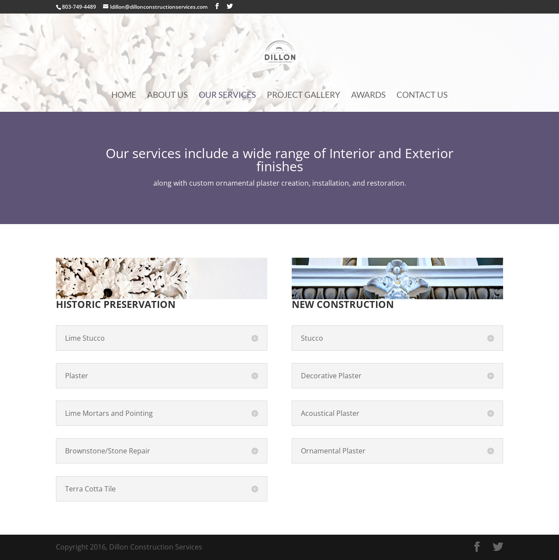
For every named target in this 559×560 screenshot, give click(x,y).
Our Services (227, 96)
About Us (167, 96)
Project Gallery (303, 96)
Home (123, 96)
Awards (368, 96)
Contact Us (422, 96)
